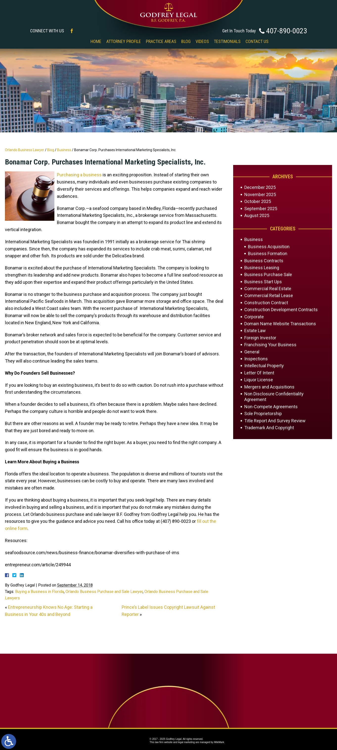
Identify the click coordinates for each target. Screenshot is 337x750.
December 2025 (260, 187)
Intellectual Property (264, 365)
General (251, 351)
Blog (186, 41)
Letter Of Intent (259, 372)
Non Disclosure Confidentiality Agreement (274, 396)
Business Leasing (261, 267)
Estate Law (255, 330)
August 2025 (256, 215)
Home (95, 41)
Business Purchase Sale (268, 274)
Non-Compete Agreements (271, 406)
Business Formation (267, 253)
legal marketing (186, 742)
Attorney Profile (123, 41)
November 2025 (260, 194)
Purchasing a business (79, 174)
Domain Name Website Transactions (280, 323)
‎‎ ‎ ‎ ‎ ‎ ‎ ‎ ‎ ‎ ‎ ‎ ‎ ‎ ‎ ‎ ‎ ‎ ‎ (77, 41)
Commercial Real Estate (267, 288)
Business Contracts (263, 260)
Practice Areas (161, 41)
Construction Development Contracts (281, 309)
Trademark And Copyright (269, 427)
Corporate (254, 316)
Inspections (256, 358)
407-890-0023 (286, 30)
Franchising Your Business (270, 344)
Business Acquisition (269, 246)
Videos (202, 41)
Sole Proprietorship (263, 413)
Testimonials (227, 41)
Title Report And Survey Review (275, 420)
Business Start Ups (263, 281)
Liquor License (258, 379)
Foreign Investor (260, 337)
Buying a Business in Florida (39, 591)
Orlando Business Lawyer (24, 150)
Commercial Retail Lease (268, 295)
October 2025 (257, 201)
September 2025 (260, 208)
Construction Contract (266, 302)
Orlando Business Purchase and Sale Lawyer (104, 591)
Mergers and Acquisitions (269, 386)
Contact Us (257, 41)
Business (64, 150)
